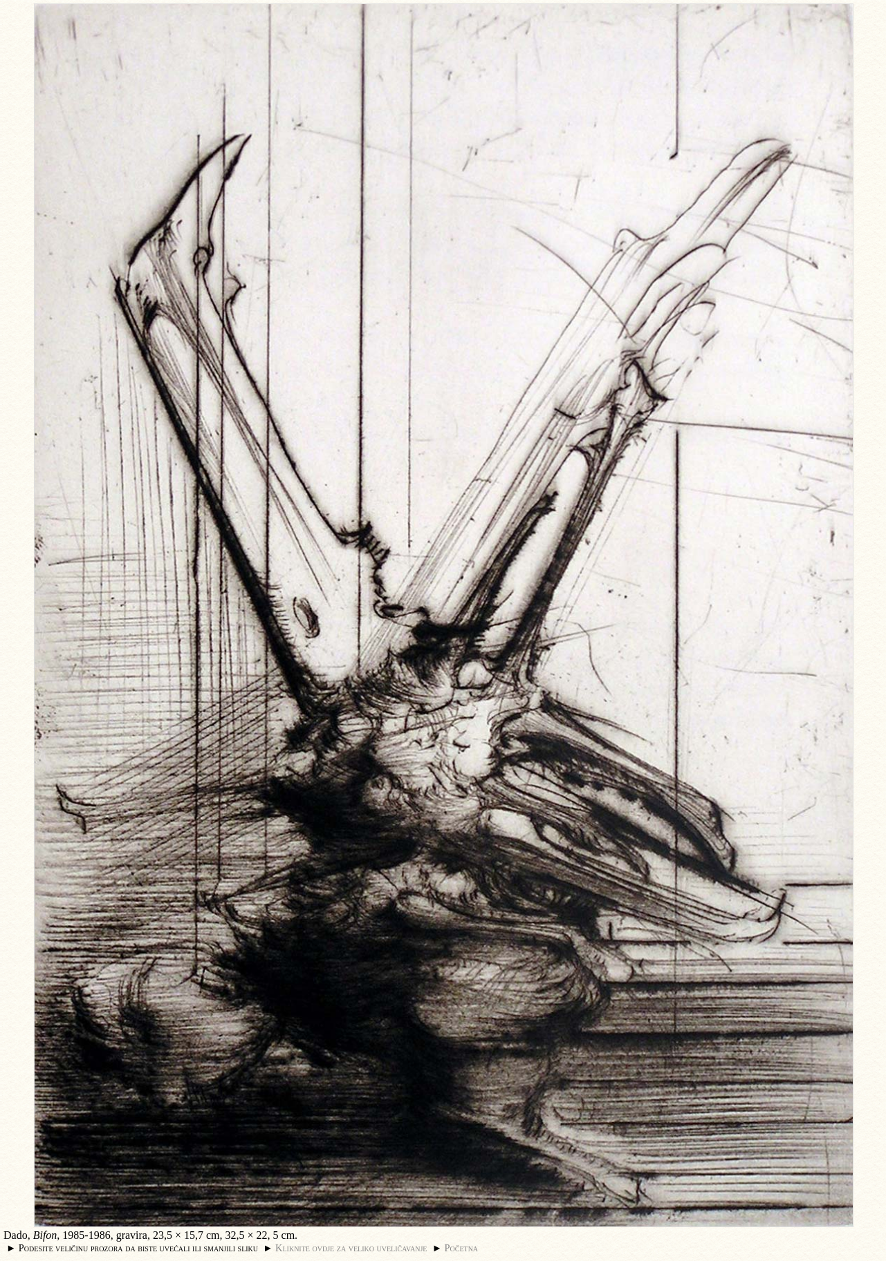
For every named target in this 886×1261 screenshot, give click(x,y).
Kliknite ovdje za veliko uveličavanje (351, 1247)
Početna (462, 1247)
